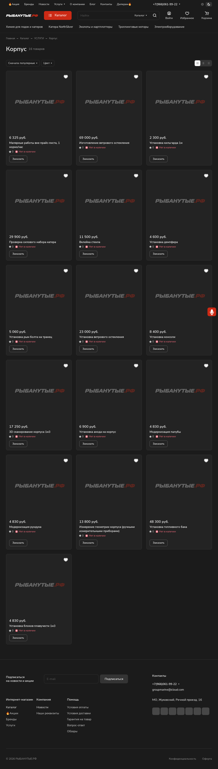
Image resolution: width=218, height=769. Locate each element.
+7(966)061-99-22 (165, 4)
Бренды (11, 719)
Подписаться (114, 679)
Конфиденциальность (182, 759)
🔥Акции (12, 713)
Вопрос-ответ (76, 725)
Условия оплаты (78, 707)
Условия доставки (79, 713)
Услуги (10, 725)
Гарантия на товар (79, 719)
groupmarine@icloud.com (168, 690)
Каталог (11, 707)
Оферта (207, 759)
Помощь (73, 700)
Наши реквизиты (47, 713)
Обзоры (72, 731)
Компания (43, 700)
